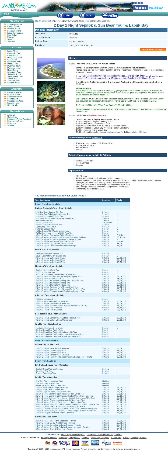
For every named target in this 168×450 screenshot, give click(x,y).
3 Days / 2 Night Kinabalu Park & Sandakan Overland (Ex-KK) (62, 305)
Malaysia (65, 21)
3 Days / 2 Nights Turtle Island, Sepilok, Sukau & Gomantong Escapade (66, 408)
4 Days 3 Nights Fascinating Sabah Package (55, 241)
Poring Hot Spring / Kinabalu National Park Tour (56, 274)
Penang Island (13, 29)
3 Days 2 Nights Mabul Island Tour (50, 258)
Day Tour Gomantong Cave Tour (49, 381)
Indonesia (63, 438)
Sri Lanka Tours (14, 74)
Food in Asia (12, 99)
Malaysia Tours (13, 68)
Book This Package (152, 49)
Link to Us (11, 123)
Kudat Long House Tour (46, 227)
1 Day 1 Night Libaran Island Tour (50, 390)
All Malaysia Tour (14, 24)
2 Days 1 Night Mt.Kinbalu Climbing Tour (53, 283)
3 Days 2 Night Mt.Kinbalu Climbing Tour (53, 285)
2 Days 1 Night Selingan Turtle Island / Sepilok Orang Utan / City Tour (65, 398)
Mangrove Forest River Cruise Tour (50, 385)
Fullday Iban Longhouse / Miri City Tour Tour (54, 233)
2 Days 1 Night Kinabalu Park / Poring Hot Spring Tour (59, 276)
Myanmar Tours (14, 66)
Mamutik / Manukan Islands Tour (49, 254)
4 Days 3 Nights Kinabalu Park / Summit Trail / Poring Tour (60, 289)
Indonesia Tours (14, 62)
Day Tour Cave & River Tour (47, 383)
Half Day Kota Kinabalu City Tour (50, 212)
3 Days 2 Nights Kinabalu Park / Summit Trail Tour (57, 287)
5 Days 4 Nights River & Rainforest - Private (54, 429)
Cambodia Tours (14, 53)
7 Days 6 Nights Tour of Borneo (49, 310)
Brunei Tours (12, 51)
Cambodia (52, 438)
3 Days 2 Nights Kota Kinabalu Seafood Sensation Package (61, 237)
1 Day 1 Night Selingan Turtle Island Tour (53, 392)
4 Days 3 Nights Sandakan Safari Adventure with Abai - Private (62, 427)
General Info (12, 105)
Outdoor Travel (13, 95)
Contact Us (12, 117)
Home (52, 21)
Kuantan (11, 37)
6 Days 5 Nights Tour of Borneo (49, 308)
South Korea (116, 438)
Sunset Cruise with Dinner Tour (49, 225)
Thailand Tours (13, 80)
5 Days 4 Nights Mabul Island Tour (50, 262)
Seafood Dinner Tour (44, 220)
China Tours (12, 55)
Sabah (73, 21)
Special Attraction (14, 97)
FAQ (83, 435)
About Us (11, 115)
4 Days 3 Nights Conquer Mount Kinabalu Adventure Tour (60, 291)
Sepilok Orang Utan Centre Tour (49, 330)
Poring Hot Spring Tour (45, 272)
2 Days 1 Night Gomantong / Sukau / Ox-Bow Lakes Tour (60, 394)
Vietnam (142, 438)
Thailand (134, 438)
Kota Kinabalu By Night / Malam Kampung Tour (56, 218)
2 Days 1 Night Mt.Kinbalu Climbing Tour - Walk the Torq (59, 281)
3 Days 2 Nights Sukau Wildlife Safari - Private (55, 423)
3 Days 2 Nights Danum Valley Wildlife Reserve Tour (58, 318)
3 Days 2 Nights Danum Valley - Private (52, 355)
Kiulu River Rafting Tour (46, 299)
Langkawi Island (14, 31)
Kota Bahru (12, 35)
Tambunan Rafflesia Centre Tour (49, 328)
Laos (70, 438)
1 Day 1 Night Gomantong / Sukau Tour (52, 387)
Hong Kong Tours (14, 57)
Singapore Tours (14, 72)
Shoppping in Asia (15, 101)
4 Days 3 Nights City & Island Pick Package (54, 244)
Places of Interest (14, 92)
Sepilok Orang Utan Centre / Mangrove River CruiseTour (60, 334)
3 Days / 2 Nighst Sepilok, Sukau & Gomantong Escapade (60, 406)
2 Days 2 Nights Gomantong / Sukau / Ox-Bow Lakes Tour (60, 400)
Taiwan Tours (13, 78)
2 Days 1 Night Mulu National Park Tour (52, 301)
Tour (58, 21)
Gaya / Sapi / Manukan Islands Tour (51, 256)
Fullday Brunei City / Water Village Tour (52, 231)
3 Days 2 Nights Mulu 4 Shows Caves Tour (54, 320)
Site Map (11, 125)
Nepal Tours (12, 70)
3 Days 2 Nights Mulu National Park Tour (53, 303)
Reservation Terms (15, 121)
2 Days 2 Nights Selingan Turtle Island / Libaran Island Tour (61, 402)
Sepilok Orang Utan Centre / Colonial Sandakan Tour (58, 336)
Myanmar (95, 438)
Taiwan (126, 438)
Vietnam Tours (13, 83)
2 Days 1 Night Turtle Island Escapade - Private (56, 421)
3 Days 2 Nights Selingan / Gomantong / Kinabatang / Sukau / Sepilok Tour (67, 404)
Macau (77, 438)
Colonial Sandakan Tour (46, 373)
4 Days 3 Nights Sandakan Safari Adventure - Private (58, 425)
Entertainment (13, 103)
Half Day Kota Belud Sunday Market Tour (53, 214)
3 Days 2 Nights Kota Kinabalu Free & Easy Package (58, 239)
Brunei (44, 438)
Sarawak (11, 41)
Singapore (104, 438)
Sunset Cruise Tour (44, 222)
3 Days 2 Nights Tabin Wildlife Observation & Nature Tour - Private (64, 357)
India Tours (12, 59)
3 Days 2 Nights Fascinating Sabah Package (55, 235)
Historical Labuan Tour (45, 229)
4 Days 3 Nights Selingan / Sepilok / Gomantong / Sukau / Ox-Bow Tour (66, 411)
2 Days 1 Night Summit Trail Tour (50, 279)
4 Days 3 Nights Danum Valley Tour (51, 353)
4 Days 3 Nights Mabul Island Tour (50, 260)
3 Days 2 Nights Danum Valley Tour (51, 350)
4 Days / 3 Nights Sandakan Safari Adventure (55, 413)
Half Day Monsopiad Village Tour (49, 216)
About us (65, 435)
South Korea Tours (15, 76)
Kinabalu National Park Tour (47, 270)
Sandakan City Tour (44, 371)
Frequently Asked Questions (19, 119)
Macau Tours (12, 64)
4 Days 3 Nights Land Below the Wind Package (56, 246)
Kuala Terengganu (15, 33)
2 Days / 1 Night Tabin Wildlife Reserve (52, 348)
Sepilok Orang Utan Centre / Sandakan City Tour (56, 332)
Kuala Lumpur (13, 27)
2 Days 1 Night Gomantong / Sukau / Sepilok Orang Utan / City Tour (64, 396)
